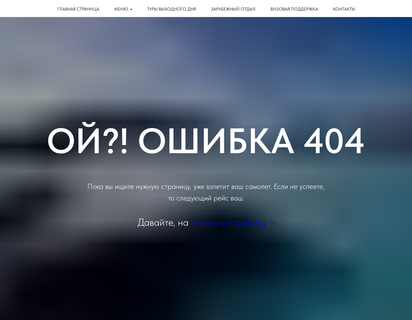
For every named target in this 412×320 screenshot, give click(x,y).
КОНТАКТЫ (344, 9)
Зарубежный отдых (233, 9)
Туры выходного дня (171, 9)
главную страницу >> (233, 222)
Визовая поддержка (294, 9)
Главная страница (78, 9)
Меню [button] (121, 9)
